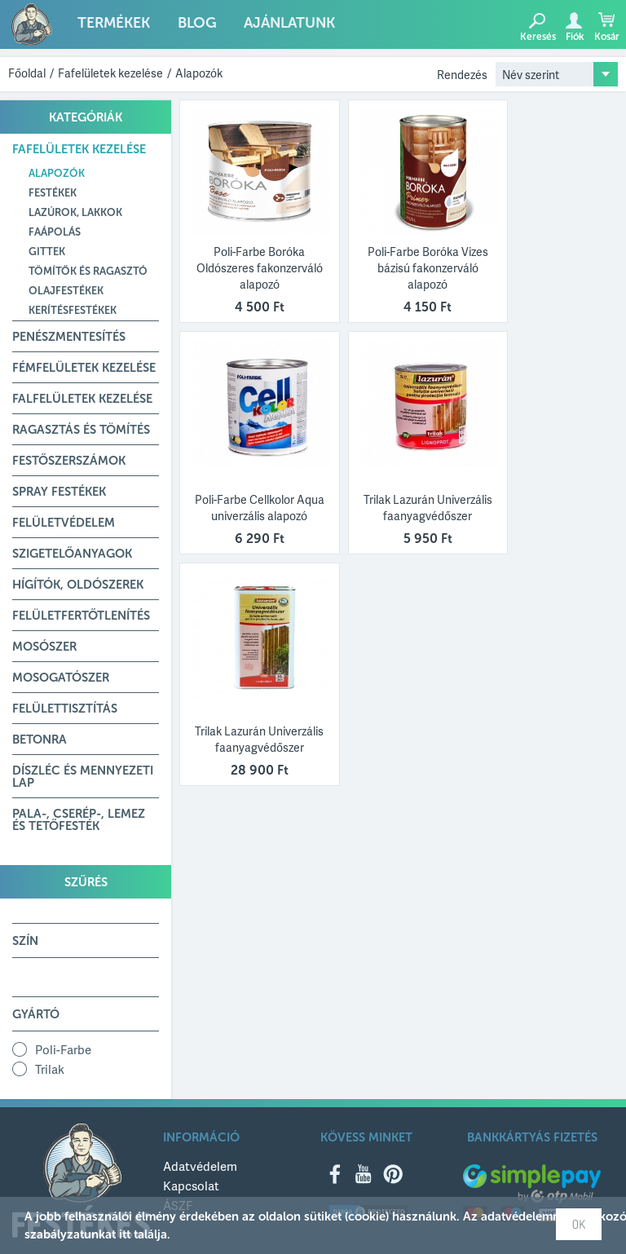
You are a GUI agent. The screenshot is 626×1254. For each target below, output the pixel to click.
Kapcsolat (191, 1185)
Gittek (47, 251)
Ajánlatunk (275, 26)
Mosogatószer (60, 677)
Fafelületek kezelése (110, 73)
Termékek (109, 26)
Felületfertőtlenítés (81, 615)
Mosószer (44, 646)
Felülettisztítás (64, 708)
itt (124, 1234)
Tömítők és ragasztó (88, 271)
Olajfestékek (66, 291)
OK (578, 1224)
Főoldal (27, 73)
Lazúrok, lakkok (75, 212)
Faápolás (55, 232)
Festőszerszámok (69, 460)
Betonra (39, 739)
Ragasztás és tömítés (81, 429)
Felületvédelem (63, 522)
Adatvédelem (200, 1166)
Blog (188, 26)
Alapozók (199, 73)
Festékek (53, 193)
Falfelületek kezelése (82, 398)
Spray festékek (59, 491)
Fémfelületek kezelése (84, 367)
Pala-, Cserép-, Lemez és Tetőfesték (78, 819)
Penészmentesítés (69, 336)
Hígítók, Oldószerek (77, 584)
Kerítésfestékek (73, 310)
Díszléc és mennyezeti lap (82, 776)
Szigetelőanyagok (72, 553)
